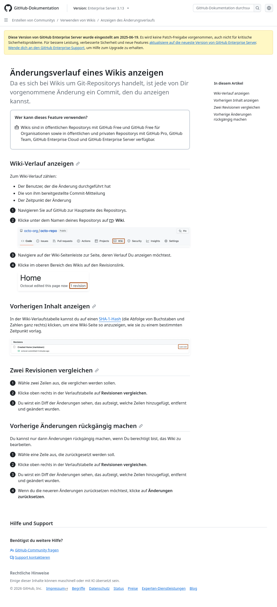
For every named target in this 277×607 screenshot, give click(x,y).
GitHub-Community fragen (34, 550)
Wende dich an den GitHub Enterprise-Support (46, 47)
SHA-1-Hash (110, 319)
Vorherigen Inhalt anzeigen (53, 306)
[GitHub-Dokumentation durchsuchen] (223, 8)
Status (119, 588)
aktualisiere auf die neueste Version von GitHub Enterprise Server (202, 42)
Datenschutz (99, 588)
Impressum (55, 588)
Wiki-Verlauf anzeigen (45, 163)
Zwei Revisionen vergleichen (54, 370)
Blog (193, 588)
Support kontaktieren (30, 557)
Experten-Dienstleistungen (164, 588)
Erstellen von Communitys (33, 20)
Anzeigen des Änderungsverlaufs (128, 20)
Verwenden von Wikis (77, 20)
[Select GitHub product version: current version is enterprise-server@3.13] (101, 8)
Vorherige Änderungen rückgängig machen (76, 426)
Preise (133, 588)
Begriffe (78, 588)
